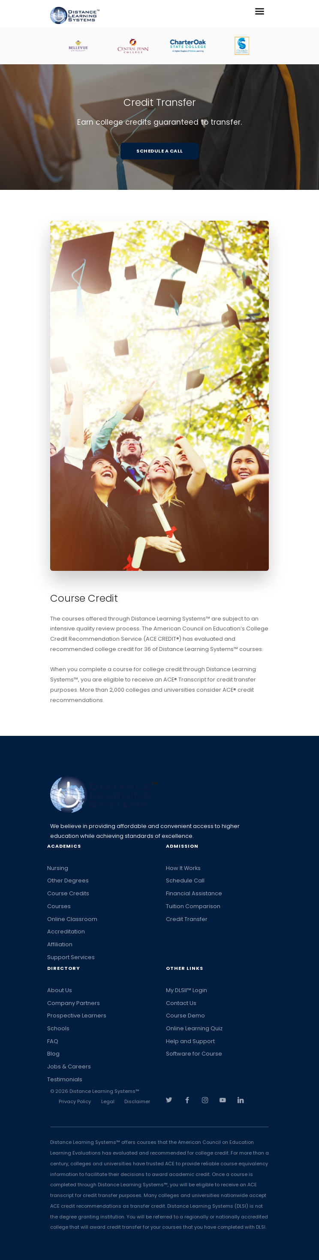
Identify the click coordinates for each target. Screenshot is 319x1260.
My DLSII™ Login (186, 990)
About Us (59, 990)
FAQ (52, 1041)
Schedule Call (185, 880)
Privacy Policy (75, 1101)
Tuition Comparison (193, 906)
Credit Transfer (187, 919)
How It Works (183, 868)
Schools (58, 1028)
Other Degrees (68, 880)
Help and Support (190, 1041)
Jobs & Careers (69, 1066)
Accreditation (66, 931)
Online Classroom (72, 919)
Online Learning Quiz (194, 1028)
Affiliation (59, 944)
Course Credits (68, 893)
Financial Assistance (194, 893)
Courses (59, 906)
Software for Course (194, 1053)
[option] (86, 45)
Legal (107, 1101)
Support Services (71, 957)
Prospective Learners (76, 1015)
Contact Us (181, 1003)
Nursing (57, 868)
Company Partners (73, 1003)
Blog (53, 1053)
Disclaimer (137, 1101)
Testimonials (64, 1079)
